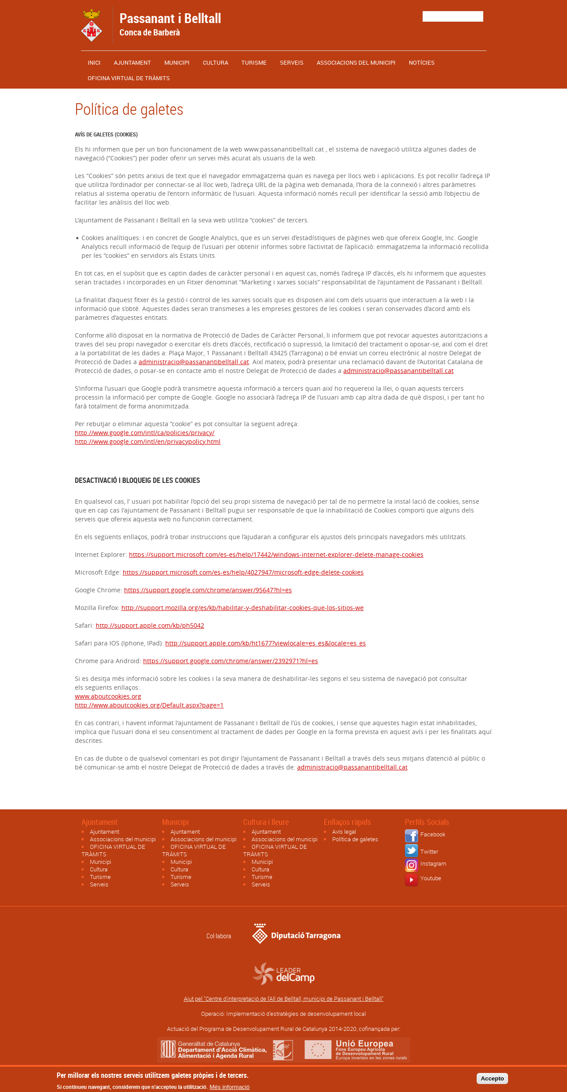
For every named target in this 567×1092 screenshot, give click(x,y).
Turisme (254, 62)
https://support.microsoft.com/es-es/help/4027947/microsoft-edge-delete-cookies (243, 572)
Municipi (177, 62)
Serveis (291, 62)
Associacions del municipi (356, 62)
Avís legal (344, 832)
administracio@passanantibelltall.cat (194, 362)
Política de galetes (355, 839)
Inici (94, 62)
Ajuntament (132, 62)
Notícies (422, 62)
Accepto (492, 1080)
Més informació (229, 1088)
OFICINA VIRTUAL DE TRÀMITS (129, 78)
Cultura (215, 62)
